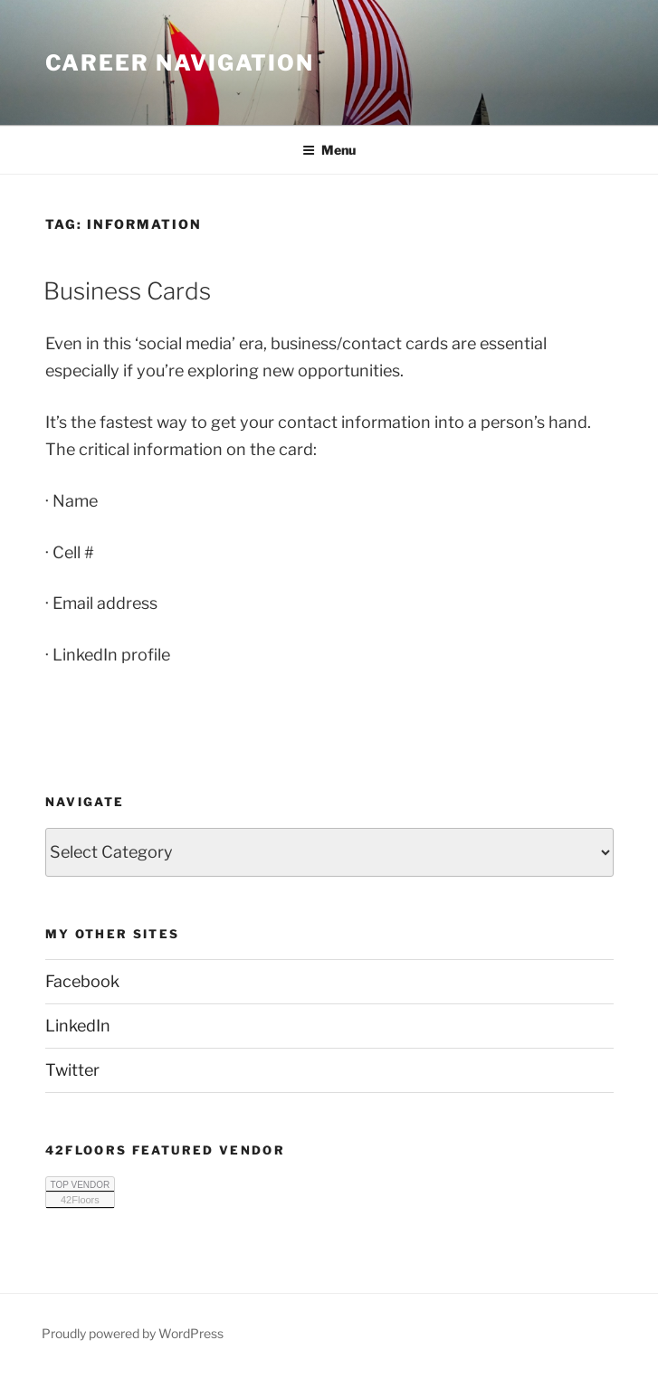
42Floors (80, 1199)
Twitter (72, 1069)
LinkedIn (77, 1025)
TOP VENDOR (80, 1185)
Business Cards (127, 291)
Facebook (82, 981)
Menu (329, 149)
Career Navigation (180, 63)
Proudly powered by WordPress (133, 1333)
